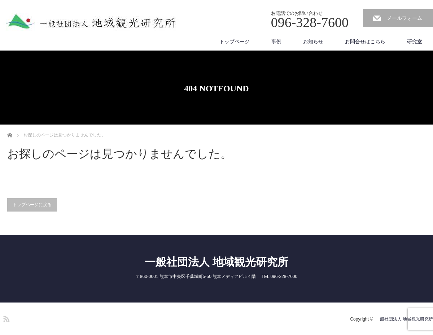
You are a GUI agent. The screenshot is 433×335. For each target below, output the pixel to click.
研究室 (414, 41)
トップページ (234, 41)
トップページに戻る (32, 204)
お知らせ (313, 41)
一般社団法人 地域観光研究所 (216, 262)
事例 (276, 41)
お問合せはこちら (365, 41)
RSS (5, 317)
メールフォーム (404, 18)
